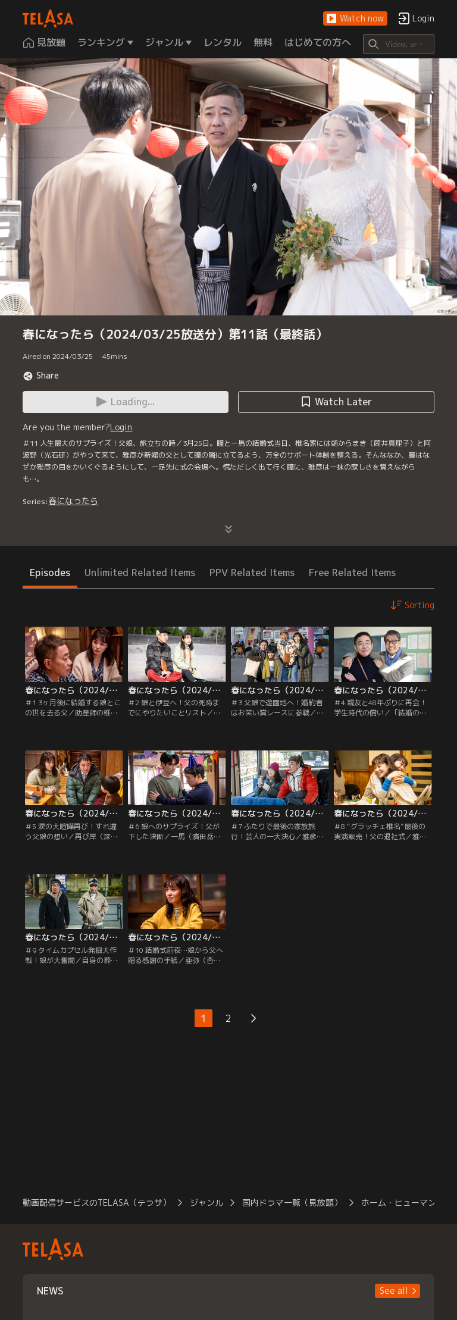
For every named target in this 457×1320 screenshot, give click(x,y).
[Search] (398, 44)
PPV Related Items (252, 572)
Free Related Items (352, 572)
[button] (355, 18)
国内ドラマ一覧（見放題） (292, 1202)
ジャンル (206, 1202)
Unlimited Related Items (139, 572)
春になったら (73, 500)
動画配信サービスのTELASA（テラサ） (97, 1202)
